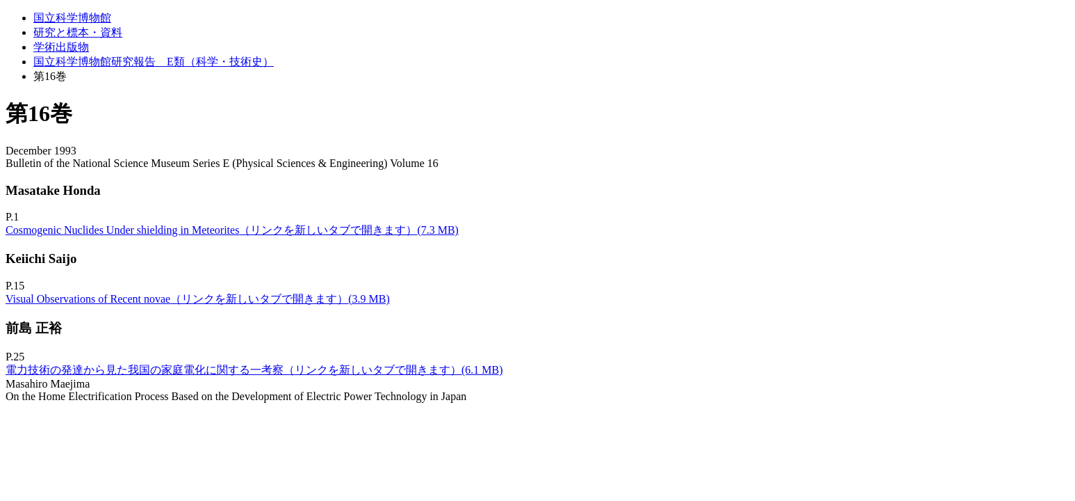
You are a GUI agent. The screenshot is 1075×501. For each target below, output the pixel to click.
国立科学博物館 (72, 18)
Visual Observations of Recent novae (198, 299)
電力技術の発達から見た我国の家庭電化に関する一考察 (254, 370)
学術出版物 (61, 47)
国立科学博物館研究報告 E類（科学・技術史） (153, 61)
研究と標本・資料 (77, 32)
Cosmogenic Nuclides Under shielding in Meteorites (232, 230)
